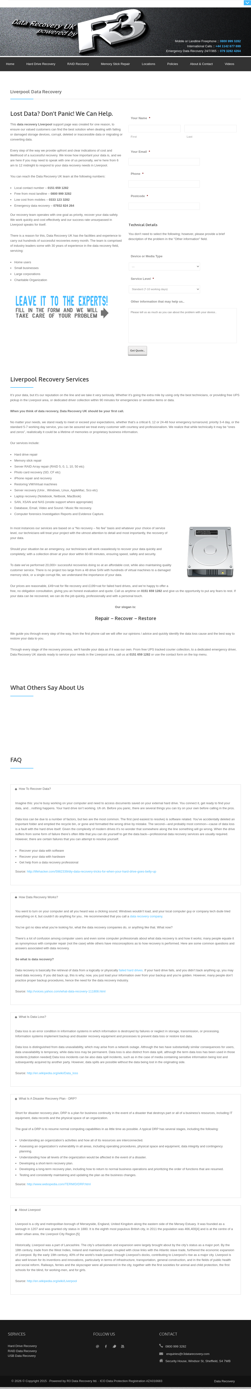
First (134, 136)
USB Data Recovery (22, 1358)
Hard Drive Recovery (40, 64)
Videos (229, 64)
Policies (171, 64)
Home (10, 64)
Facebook (106, 1349)
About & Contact (200, 64)
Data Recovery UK (47, 22)
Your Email (140, 151)
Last (189, 136)
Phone (137, 174)
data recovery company (146, 918)
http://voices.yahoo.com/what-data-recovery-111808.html (66, 993)
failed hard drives (131, 972)
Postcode (139, 196)
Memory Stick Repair (115, 64)
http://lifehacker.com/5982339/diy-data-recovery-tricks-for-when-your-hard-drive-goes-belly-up (91, 873)
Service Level (142, 279)
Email (97, 1349)
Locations (148, 64)
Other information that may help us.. (157, 301)
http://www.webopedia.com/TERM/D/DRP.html (59, 1186)
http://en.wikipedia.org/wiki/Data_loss (52, 1075)
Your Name (140, 118)
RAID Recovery (78, 64)
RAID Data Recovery (22, 1353)
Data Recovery (224, 1383)
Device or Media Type (146, 256)
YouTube (123, 1349)
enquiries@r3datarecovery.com (187, 1356)
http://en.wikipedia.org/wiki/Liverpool (52, 1283)
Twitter (114, 1349)
